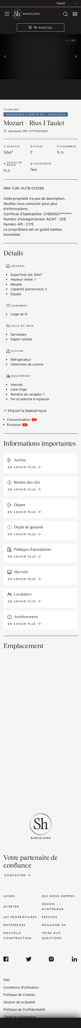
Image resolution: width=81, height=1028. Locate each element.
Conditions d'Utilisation (21, 987)
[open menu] (6, 14)
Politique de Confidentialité (24, 1009)
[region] (40, 64)
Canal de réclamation (19, 1017)
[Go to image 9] (19, 89)
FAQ (6, 980)
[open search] (65, 14)
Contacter (15, 875)
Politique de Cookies (19, 995)
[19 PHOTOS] (40, 27)
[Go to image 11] (61, 89)
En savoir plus (22, 467)
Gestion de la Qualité (19, 1002)
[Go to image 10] (40, 89)
